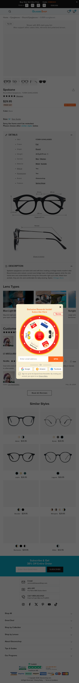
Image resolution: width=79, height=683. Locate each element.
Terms (58, 314)
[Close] (60, 307)
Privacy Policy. (43, 376)
